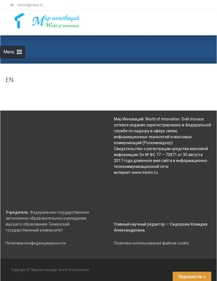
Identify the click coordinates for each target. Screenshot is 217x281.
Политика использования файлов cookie (151, 243)
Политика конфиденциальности (36, 243)
